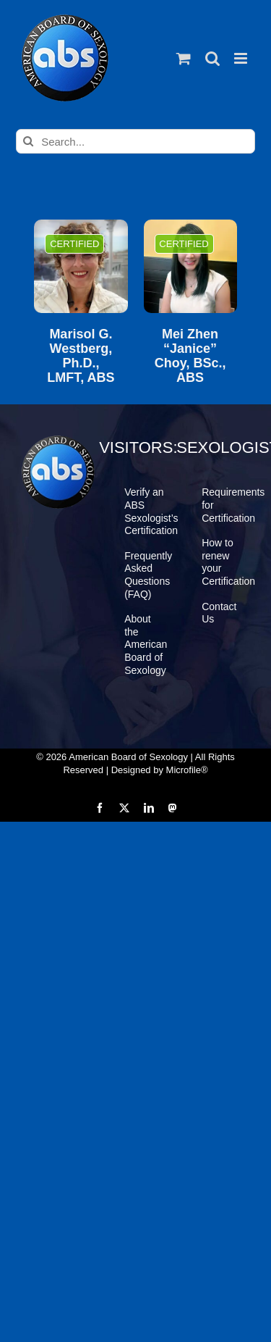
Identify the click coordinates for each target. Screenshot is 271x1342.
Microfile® (187, 769)
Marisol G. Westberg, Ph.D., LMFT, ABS (80, 356)
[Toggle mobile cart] (183, 58)
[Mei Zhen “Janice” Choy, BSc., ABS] (190, 266)
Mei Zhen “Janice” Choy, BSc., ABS (190, 356)
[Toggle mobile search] (212, 58)
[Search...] (135, 141)
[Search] (28, 141)
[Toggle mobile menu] (241, 58)
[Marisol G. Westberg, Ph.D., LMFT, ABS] (80, 266)
